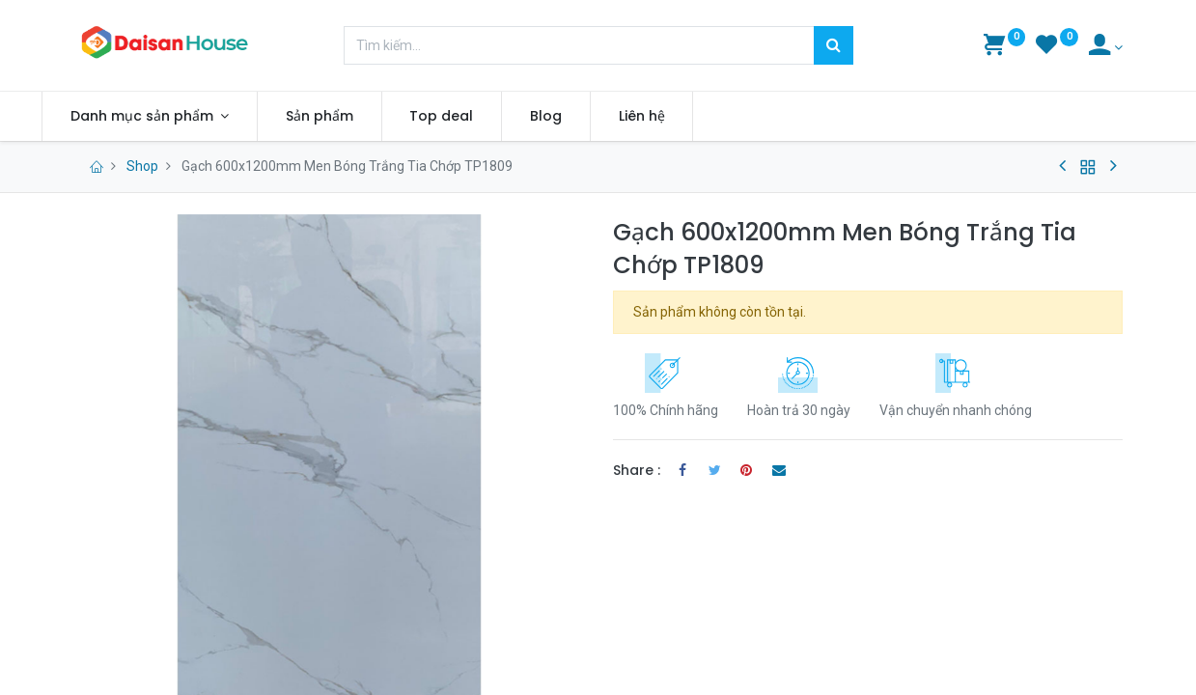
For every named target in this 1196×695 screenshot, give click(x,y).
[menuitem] (352, 117)
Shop (142, 166)
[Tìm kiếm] (833, 45)
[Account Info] (1106, 47)
